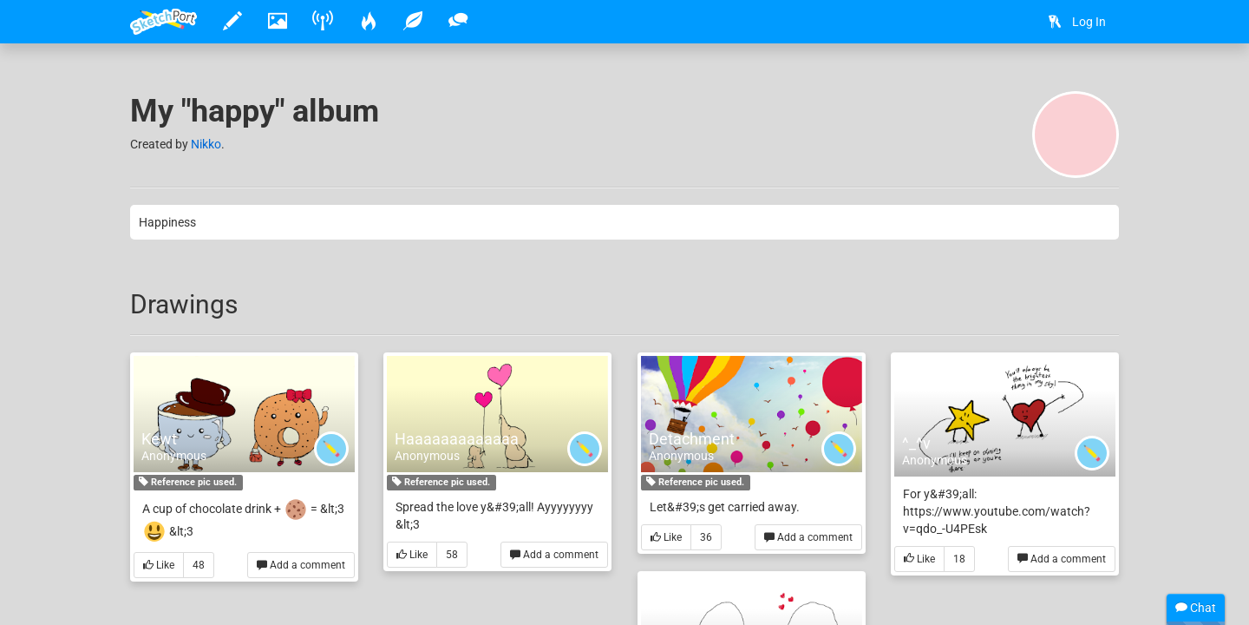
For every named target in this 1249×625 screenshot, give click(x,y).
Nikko (206, 144)
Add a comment (301, 565)
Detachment (692, 439)
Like (158, 565)
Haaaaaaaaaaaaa (457, 439)
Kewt (159, 439)
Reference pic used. (188, 483)
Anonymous (173, 456)
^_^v (916, 443)
